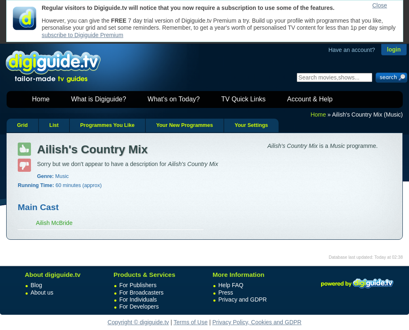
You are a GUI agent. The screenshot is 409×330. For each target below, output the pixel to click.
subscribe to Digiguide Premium (82, 35)
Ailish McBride (54, 223)
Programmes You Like (107, 125)
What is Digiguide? (98, 99)
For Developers (139, 306)
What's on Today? (174, 99)
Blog (36, 285)
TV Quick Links (243, 99)
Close (379, 5)
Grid (22, 125)
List (53, 125)
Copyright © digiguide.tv (138, 322)
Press (225, 292)
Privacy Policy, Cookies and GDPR (256, 322)
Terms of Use (191, 322)
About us (42, 292)
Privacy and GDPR (242, 299)
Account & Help (310, 99)
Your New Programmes (184, 125)
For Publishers (137, 285)
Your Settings (251, 125)
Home (41, 99)
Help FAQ (231, 285)
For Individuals (138, 299)
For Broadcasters (141, 292)
